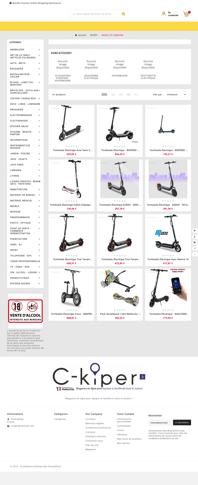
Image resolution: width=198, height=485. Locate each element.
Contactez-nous (94, 454)
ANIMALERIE (17, 63)
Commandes (124, 439)
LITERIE (14, 189)
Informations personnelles (124, 433)
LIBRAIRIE (16, 183)
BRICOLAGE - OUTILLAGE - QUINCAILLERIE (25, 104)
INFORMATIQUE (19, 153)
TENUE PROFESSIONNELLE (25, 274)
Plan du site (92, 458)
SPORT (14, 263)
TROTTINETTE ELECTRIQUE (148, 90)
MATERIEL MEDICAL (21, 214)
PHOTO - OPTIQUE (20, 236)
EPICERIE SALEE (19, 139)
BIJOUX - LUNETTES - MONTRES (22, 96)
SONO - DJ (16, 258)
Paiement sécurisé (96, 449)
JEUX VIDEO (17, 178)
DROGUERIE (16, 123)
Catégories (15, 55)
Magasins (91, 462)
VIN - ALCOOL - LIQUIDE (23, 285)
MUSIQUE (15, 225)
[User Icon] (170, 20)
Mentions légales (95, 436)
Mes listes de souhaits (129, 452)
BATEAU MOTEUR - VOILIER (20, 88)
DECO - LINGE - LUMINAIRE (25, 117)
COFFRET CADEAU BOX (23, 111)
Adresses (122, 448)
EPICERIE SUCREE (20, 297)
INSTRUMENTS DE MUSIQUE (20, 160)
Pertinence (177, 108)
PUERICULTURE (18, 252)
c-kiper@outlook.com (22, 439)
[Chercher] (95, 21)
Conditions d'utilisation (98, 441)
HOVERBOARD (120, 89)
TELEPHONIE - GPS (21, 269)
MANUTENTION (18, 202)
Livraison (91, 432)
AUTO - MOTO (18, 76)
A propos (90, 445)
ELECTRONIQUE (19, 134)
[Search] (123, 20)
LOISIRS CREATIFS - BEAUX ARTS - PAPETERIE (25, 195)
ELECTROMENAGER (21, 128)
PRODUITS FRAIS (19, 291)
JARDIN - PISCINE (20, 167)
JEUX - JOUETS (18, 172)
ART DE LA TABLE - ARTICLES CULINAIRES (23, 69)
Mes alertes (123, 456)
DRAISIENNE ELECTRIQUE (91, 90)
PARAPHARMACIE (20, 230)
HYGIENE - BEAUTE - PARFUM (21, 146)
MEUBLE (14, 219)
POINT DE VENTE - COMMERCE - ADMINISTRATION (20, 244)
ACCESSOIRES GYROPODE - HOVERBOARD (63, 91)
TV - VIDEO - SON (19, 280)
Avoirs (120, 443)
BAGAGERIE (16, 82)
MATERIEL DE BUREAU (22, 208)
